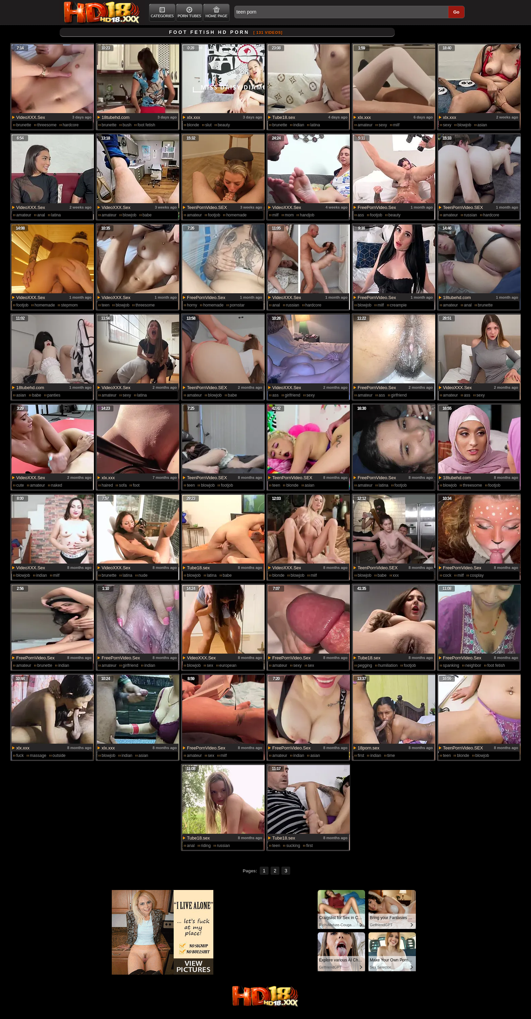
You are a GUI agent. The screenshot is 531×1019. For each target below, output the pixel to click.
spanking (451, 665)
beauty (224, 125)
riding (206, 845)
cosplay (477, 575)
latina (315, 125)
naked (56, 485)
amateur (365, 125)
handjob (307, 215)
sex (210, 665)
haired (107, 485)
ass (361, 215)
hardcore (71, 125)
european (228, 665)
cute (20, 485)
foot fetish (146, 125)
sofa (123, 485)
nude (143, 575)
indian (298, 125)
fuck (20, 755)
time (391, 755)
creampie (398, 305)
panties (54, 395)
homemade (236, 215)
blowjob (464, 125)
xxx (396, 575)
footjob (214, 215)
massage (38, 755)
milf (396, 125)
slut (208, 125)
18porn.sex (368, 747)
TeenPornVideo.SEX (207, 207)
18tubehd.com (115, 117)
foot (136, 485)
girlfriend (292, 395)
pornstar (237, 305)
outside (59, 755)
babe (147, 215)
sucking (293, 845)
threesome (47, 125)
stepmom (69, 305)
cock (447, 575)
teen (105, 305)
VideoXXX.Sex (30, 117)
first (361, 755)
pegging (365, 665)
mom (289, 215)
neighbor (473, 665)
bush (127, 125)
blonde (193, 125)
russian (470, 215)
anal (41, 215)
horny (192, 305)
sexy (383, 125)
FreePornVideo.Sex (377, 207)
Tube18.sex (283, 117)
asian (482, 125)
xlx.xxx (193, 117)
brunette (23, 125)
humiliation (388, 665)
